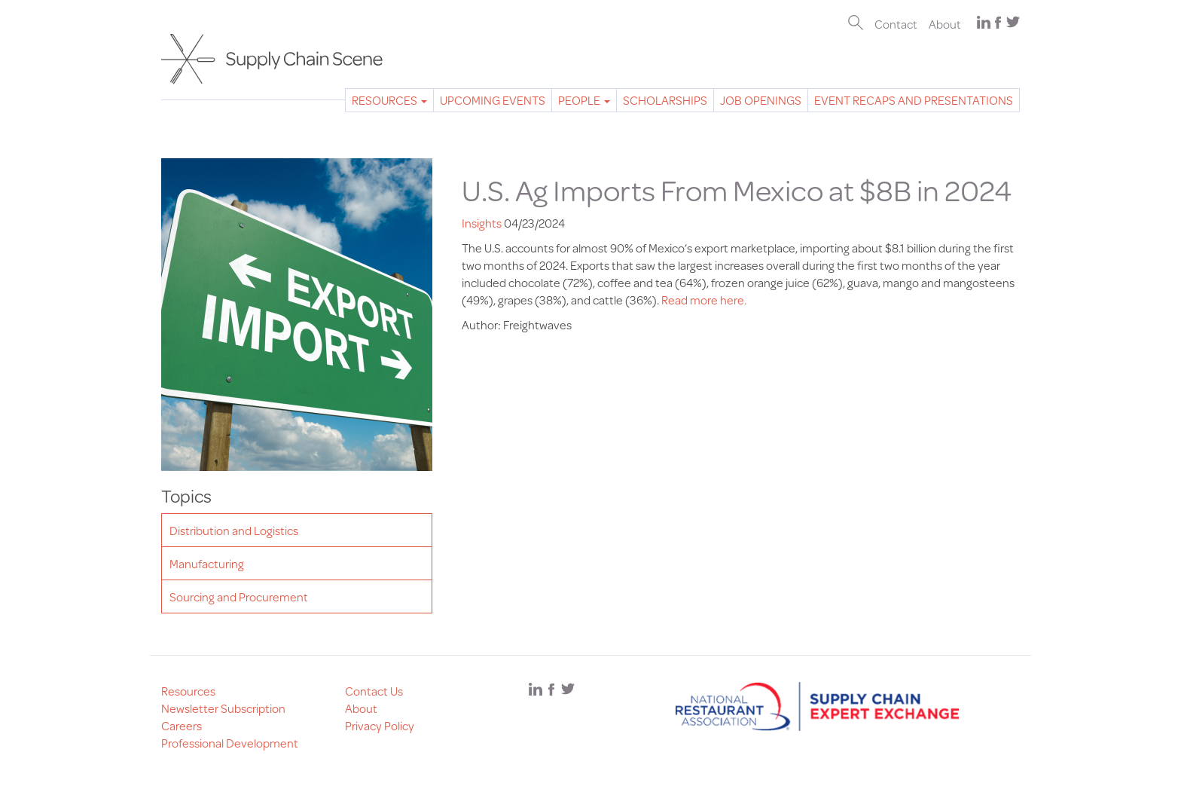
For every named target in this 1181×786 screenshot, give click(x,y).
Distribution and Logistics (233, 530)
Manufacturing (206, 563)
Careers (181, 725)
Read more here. (702, 299)
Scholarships (665, 100)
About (945, 23)
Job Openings (760, 100)
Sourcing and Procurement (238, 596)
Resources (389, 100)
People (584, 100)
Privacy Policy (379, 725)
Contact (895, 23)
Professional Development (229, 742)
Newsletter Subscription (223, 708)
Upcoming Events (492, 100)
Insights (482, 222)
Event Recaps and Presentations (913, 100)
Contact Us (374, 690)
